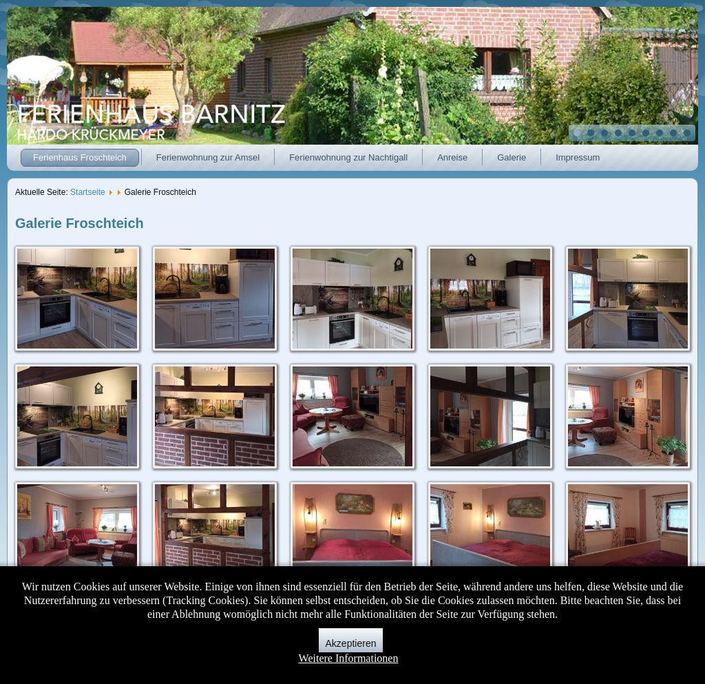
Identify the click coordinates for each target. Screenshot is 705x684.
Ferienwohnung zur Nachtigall (348, 157)
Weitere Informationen (349, 658)
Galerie (511, 157)
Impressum (578, 157)
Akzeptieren (351, 643)
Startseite (87, 192)
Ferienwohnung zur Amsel (208, 157)
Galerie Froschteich (79, 223)
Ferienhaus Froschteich (80, 157)
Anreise (452, 157)
